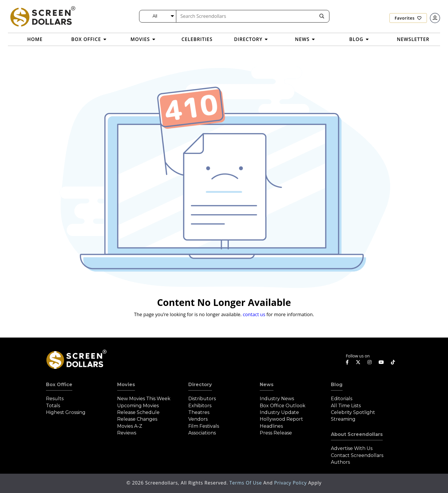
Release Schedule (138, 412)
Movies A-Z (129, 426)
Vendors (198, 419)
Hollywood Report (281, 419)
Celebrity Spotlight (353, 412)
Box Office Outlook (282, 405)
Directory (200, 384)
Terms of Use (246, 483)
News (266, 384)
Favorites (408, 18)
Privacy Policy (291, 483)
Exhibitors (199, 405)
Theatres (198, 412)
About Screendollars (357, 434)
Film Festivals (203, 426)
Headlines (271, 426)
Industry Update (279, 412)
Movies (126, 384)
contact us (254, 314)
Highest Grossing (66, 412)
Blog (337, 384)
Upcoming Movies (138, 405)
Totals (53, 405)
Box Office (59, 384)
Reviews (126, 433)
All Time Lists (346, 405)
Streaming (343, 419)
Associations (202, 433)
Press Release (276, 433)
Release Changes (137, 419)
